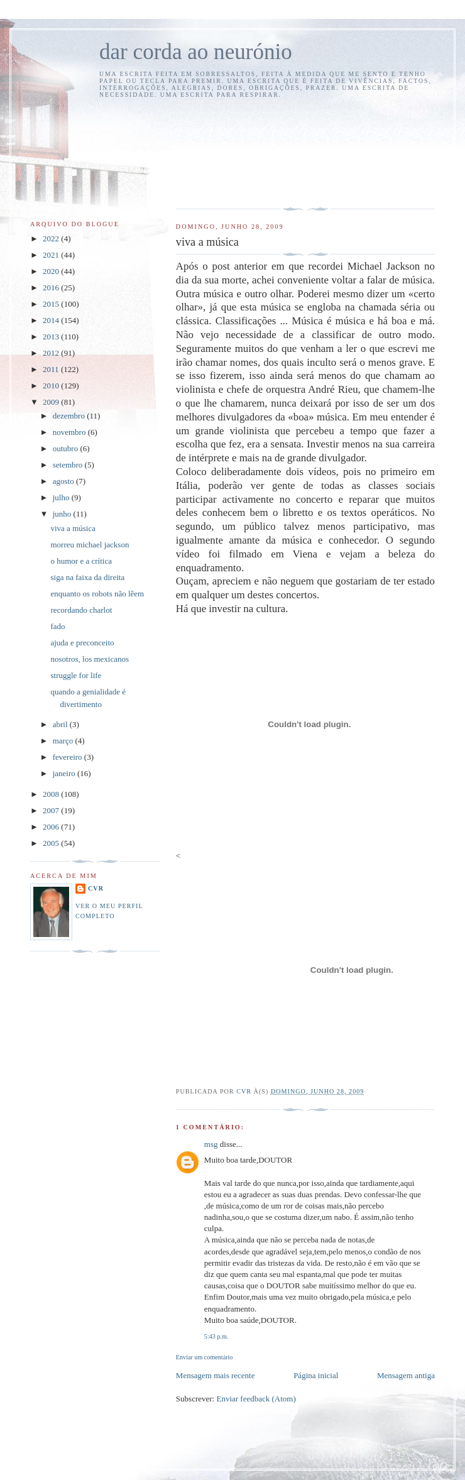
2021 (52, 255)
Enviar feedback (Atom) (255, 1398)
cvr (96, 888)
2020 (52, 271)
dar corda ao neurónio (195, 52)
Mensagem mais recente (215, 1375)
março (64, 740)
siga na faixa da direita (87, 577)
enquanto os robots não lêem (97, 593)
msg (211, 1144)
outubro (66, 448)
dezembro (70, 415)
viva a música (72, 528)
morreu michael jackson (89, 544)
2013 (52, 336)
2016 (52, 287)
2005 (52, 843)
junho (63, 513)
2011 (52, 369)
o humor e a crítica (80, 561)
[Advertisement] (234, 151)
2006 (52, 826)
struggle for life (75, 675)
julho (62, 497)
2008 (52, 794)
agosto (64, 481)
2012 (52, 353)
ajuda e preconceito (82, 642)
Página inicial (315, 1375)
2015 (52, 304)
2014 (52, 320)
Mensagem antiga (406, 1375)
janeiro (65, 773)
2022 (52, 238)
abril (61, 724)
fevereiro (68, 757)
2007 (52, 810)
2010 (52, 385)
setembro (69, 464)
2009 (52, 402)
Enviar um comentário (204, 1357)
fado (57, 626)
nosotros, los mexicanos (89, 659)
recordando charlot (81, 610)
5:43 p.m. (216, 1336)
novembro (70, 432)
